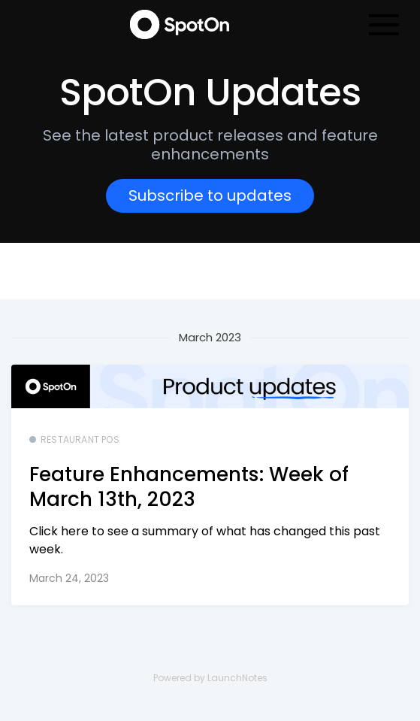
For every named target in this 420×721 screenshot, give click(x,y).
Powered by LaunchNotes (210, 677)
